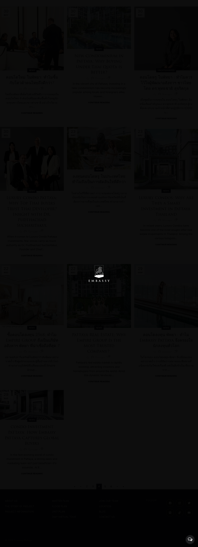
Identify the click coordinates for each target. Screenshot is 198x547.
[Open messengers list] (190, 539)
